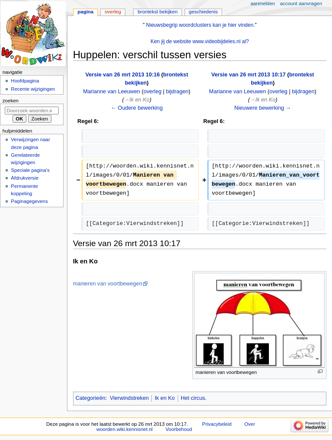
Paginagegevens (29, 201)
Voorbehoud (179, 429)
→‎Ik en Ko (137, 100)
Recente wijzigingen (33, 89)
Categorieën (90, 398)
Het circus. (194, 398)
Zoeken (11, 100)
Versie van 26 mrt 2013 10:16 (122, 75)
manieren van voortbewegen (107, 284)
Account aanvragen (301, 3)
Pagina (85, 11)
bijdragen (177, 92)
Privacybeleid (217, 424)
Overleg (113, 11)
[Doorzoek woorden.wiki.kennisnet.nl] (32, 110)
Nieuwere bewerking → (262, 108)
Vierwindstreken (129, 398)
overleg (153, 92)
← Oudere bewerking (137, 108)
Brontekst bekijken (157, 11)
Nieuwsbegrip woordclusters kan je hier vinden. (200, 25)
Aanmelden (263, 3)
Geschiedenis (203, 11)
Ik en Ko (165, 398)
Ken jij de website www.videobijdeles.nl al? (199, 41)
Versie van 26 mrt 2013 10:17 (248, 75)
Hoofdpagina (25, 80)
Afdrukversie (24, 177)
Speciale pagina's (30, 170)
